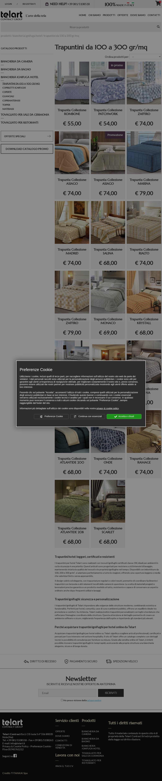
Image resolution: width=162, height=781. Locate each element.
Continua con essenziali (88, 416)
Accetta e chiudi (124, 416)
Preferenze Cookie (51, 416)
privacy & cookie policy (107, 408)
